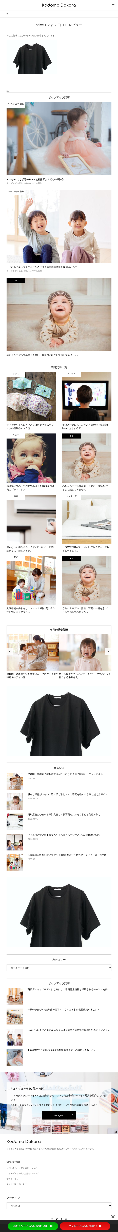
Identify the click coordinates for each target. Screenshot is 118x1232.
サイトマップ (13, 1179)
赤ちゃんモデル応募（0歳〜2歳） (32, 1225)
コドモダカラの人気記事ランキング (23, 1173)
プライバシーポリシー (17, 1184)
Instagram (59, 1115)
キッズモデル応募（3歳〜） (85, 1225)
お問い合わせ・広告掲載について (22, 1168)
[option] (33, 656)
